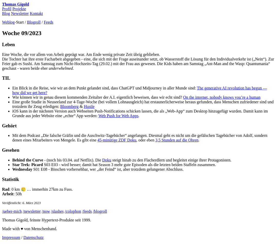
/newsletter (32, 211)
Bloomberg (69, 106)
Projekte (19, 9)
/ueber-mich (12, 211)
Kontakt (36, 13)
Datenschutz (34, 237)
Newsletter (20, 13)
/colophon (73, 211)
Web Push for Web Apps (118, 116)
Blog (6, 13)
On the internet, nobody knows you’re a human (221, 97)
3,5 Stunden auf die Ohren (176, 140)
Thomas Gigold (15, 4)
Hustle (89, 106)
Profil (6, 9)
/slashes (57, 211)
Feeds (48, 22)
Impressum (11, 237)
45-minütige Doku (116, 140)
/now (46, 211)
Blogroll (33, 22)
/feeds (87, 211)
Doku (107, 160)
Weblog (8, 22)
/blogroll (100, 211)
